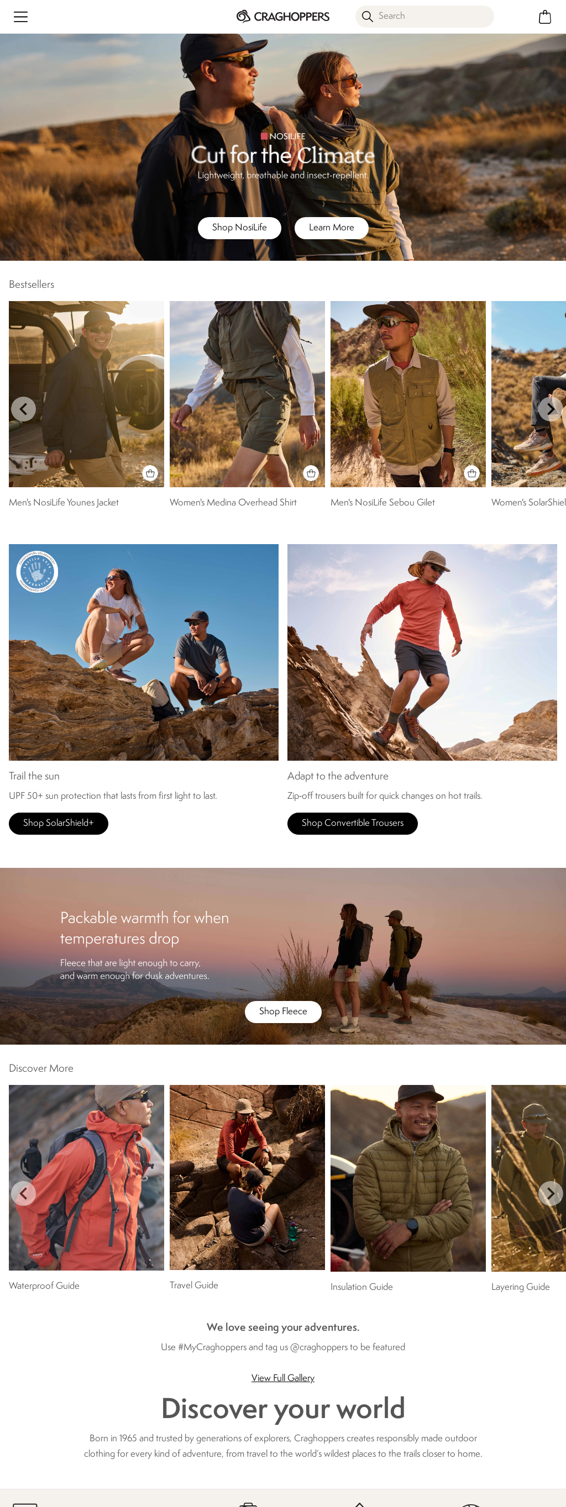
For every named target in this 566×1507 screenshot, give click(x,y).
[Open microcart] (545, 17)
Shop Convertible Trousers (352, 823)
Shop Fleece (283, 1011)
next (550, 409)
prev (23, 409)
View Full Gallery (283, 1378)
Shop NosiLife (239, 228)
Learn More (331, 228)
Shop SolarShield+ (58, 823)
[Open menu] (21, 17)
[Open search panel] (424, 17)
